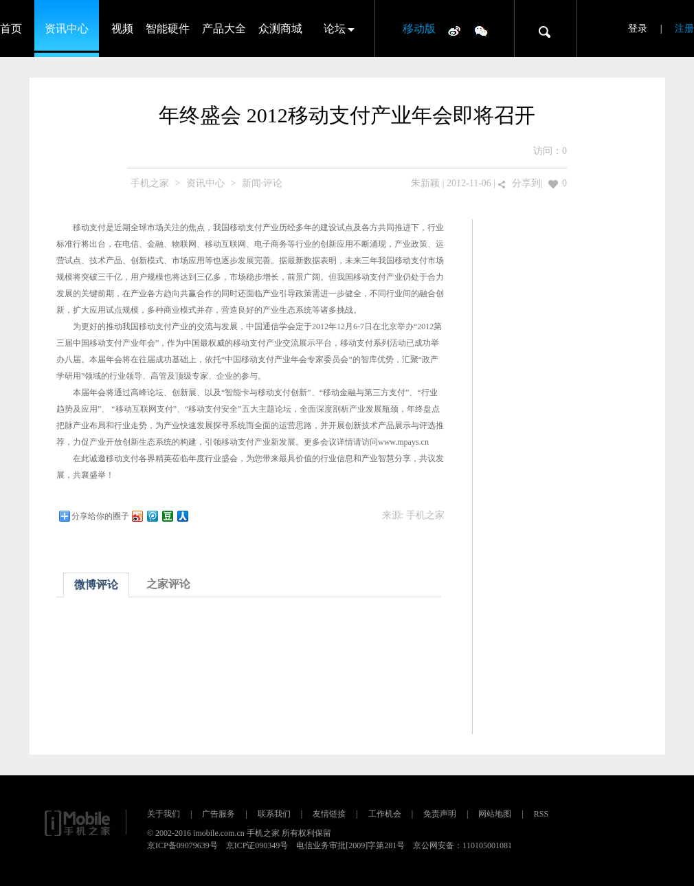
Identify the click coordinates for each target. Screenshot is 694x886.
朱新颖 (425, 183)
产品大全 (224, 28)
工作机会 (384, 814)
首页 (11, 28)
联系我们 (274, 814)
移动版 (419, 28)
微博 (454, 30)
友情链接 (329, 814)
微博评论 (96, 584)
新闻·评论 (262, 183)
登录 (637, 28)
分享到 (526, 183)
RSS (541, 814)
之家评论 (168, 584)
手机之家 (150, 183)
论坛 (335, 28)
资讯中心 (67, 28)
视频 (122, 28)
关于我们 (163, 814)
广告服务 (218, 814)
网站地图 (494, 814)
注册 (684, 28)
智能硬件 (168, 28)
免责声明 (439, 814)
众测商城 (280, 28)
